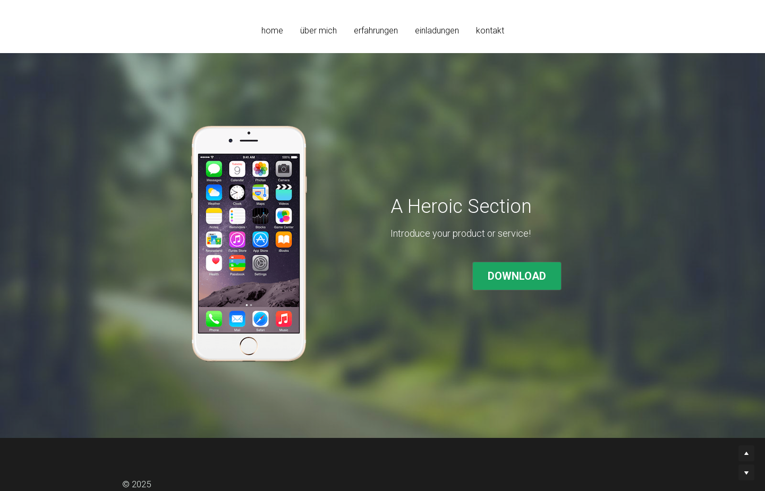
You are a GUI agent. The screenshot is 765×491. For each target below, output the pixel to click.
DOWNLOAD (517, 276)
